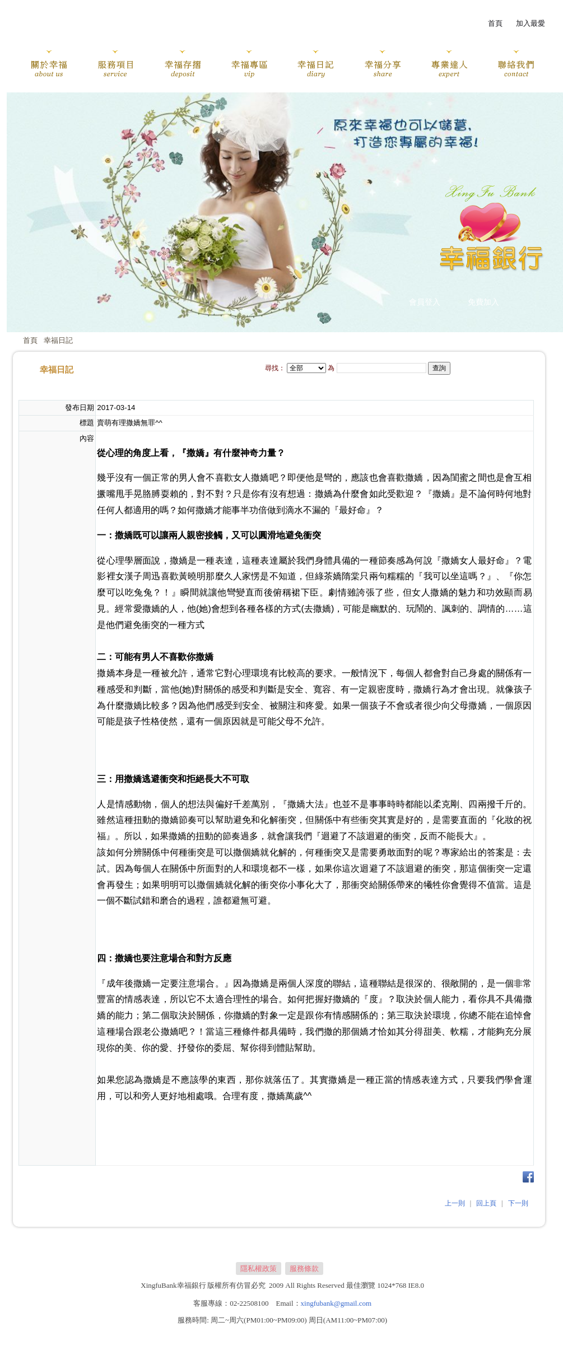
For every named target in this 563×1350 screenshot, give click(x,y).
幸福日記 (58, 340)
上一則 (455, 1203)
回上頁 (486, 1203)
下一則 (518, 1203)
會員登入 (424, 302)
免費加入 (483, 302)
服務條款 (304, 1268)
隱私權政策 (258, 1268)
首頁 (30, 340)
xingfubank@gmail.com (336, 1303)
